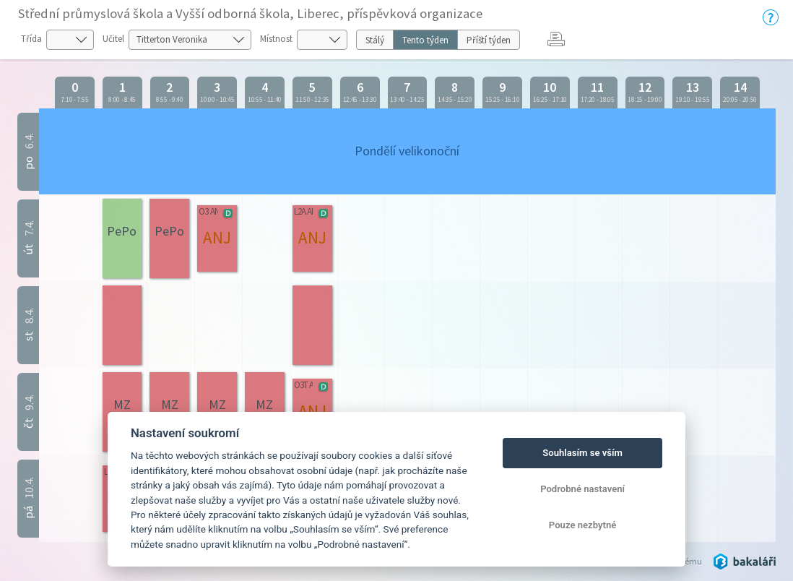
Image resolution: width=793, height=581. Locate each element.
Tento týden (425, 40)
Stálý (374, 40)
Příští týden (489, 40)
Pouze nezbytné (583, 525)
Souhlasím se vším (582, 452)
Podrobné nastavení (582, 488)
